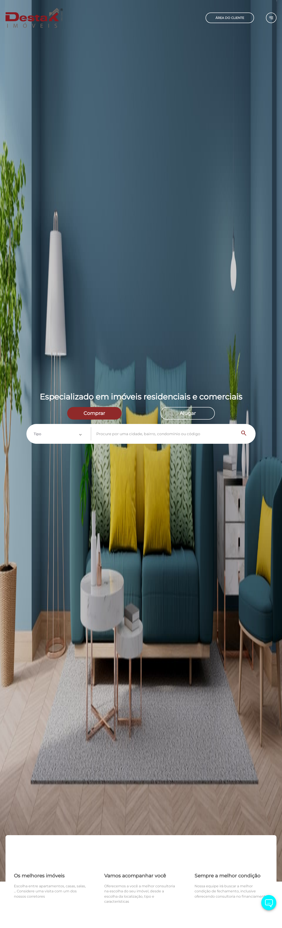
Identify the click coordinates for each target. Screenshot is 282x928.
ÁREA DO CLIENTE (229, 18)
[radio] (94, 413)
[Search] (243, 434)
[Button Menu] (271, 18)
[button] (57, 434)
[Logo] (51, 18)
